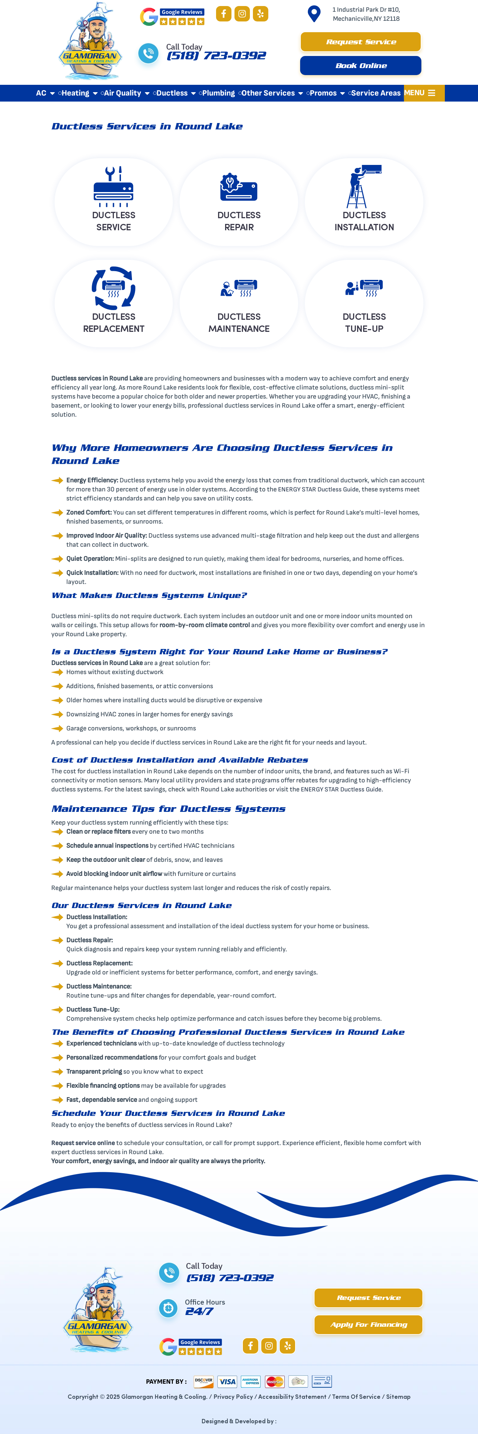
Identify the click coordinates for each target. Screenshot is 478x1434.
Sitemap (398, 1396)
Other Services (272, 93)
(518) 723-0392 (215, 58)
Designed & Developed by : (239, 1421)
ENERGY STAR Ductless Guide (320, 489)
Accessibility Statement (292, 1396)
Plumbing (218, 93)
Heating (80, 93)
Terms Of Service (356, 1396)
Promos (327, 93)
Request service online (83, 1143)
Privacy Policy (233, 1396)
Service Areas (376, 93)
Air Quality (127, 93)
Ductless (176, 93)
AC (45, 93)
